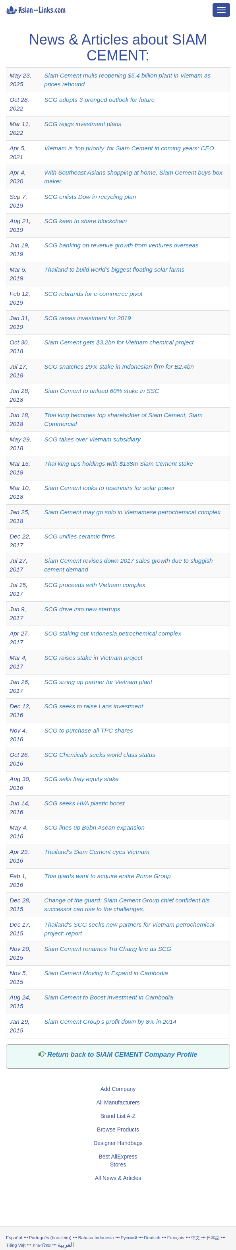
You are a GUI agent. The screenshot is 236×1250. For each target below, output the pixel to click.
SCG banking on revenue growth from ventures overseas (121, 245)
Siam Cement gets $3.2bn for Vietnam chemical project (118, 342)
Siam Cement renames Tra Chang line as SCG (107, 948)
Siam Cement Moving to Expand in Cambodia (106, 973)
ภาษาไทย (42, 1245)
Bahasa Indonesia (96, 1237)
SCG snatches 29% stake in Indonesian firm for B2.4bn (118, 366)
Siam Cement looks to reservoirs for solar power (109, 487)
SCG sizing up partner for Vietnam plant (98, 681)
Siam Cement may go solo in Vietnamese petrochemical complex (132, 512)
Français (175, 1237)
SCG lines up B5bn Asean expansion (94, 827)
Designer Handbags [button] (118, 1143)
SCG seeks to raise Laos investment (93, 706)
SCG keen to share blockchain (85, 221)
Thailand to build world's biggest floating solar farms (114, 269)
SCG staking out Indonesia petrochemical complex (112, 633)
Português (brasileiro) (50, 1237)
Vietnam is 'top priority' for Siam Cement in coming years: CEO (129, 148)
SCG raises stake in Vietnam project (93, 657)
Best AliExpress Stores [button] (118, 1160)
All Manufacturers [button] (118, 1102)
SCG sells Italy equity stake (81, 779)
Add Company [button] (118, 1089)
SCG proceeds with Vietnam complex (94, 584)
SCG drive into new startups (82, 609)
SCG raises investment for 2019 (87, 318)
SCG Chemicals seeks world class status (99, 754)
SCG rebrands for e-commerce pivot (93, 293)
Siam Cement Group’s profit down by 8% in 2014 (110, 1021)
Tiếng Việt (15, 1245)
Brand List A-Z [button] (118, 1116)
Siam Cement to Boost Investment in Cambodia (108, 997)
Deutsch (152, 1237)
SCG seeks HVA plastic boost (84, 803)
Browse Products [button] (118, 1129)
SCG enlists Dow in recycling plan (90, 196)
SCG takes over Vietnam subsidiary (92, 439)
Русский (129, 1237)
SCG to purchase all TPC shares (88, 730)
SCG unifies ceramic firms (79, 536)
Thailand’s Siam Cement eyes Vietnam (96, 851)
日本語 (213, 1237)
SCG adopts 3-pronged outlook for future (99, 99)
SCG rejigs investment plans (82, 124)
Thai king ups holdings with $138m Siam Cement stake (118, 463)
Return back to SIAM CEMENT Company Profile (122, 1054)
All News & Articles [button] (118, 1178)
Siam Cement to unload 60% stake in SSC (101, 390)
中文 (195, 1237)
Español (14, 1237)
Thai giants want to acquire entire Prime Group (107, 876)
